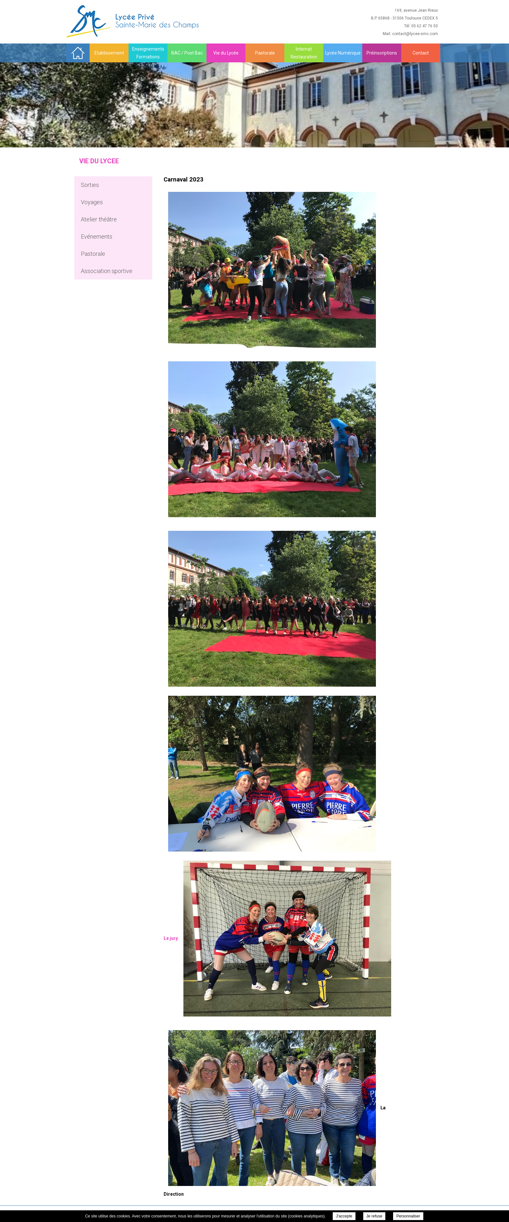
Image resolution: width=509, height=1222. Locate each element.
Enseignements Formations (148, 52)
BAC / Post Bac (187, 53)
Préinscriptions (381, 53)
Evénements (96, 236)
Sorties (90, 184)
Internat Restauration (304, 52)
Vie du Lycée (226, 53)
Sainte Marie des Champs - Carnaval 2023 (133, 21)
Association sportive (106, 271)
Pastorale (265, 53)
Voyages (92, 202)
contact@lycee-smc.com (415, 33)
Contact (421, 53)
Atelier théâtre (99, 219)
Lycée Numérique (343, 53)
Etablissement (109, 53)
